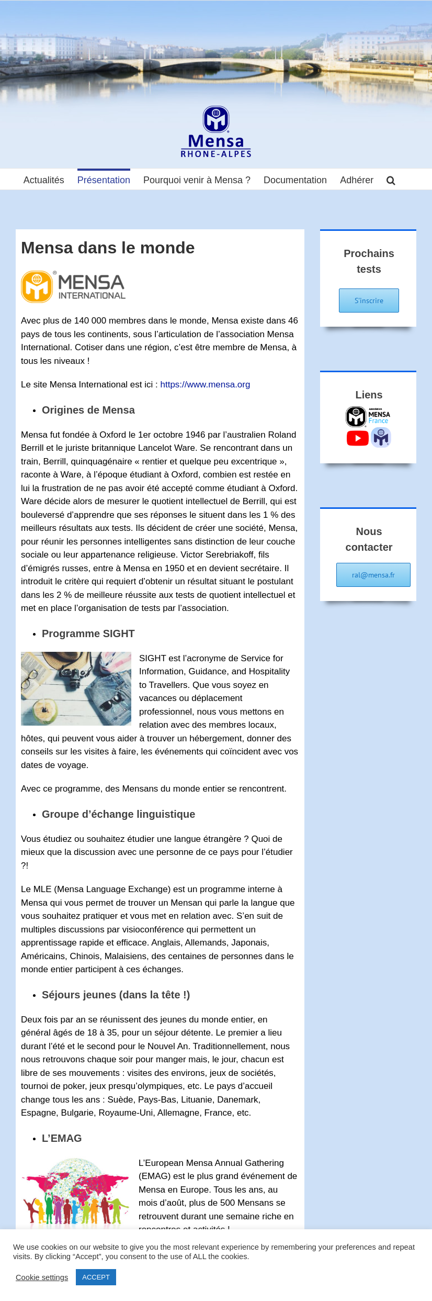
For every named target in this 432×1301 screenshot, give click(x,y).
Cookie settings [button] (42, 1277)
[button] (390, 179)
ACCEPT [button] (96, 1277)
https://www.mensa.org (205, 385)
